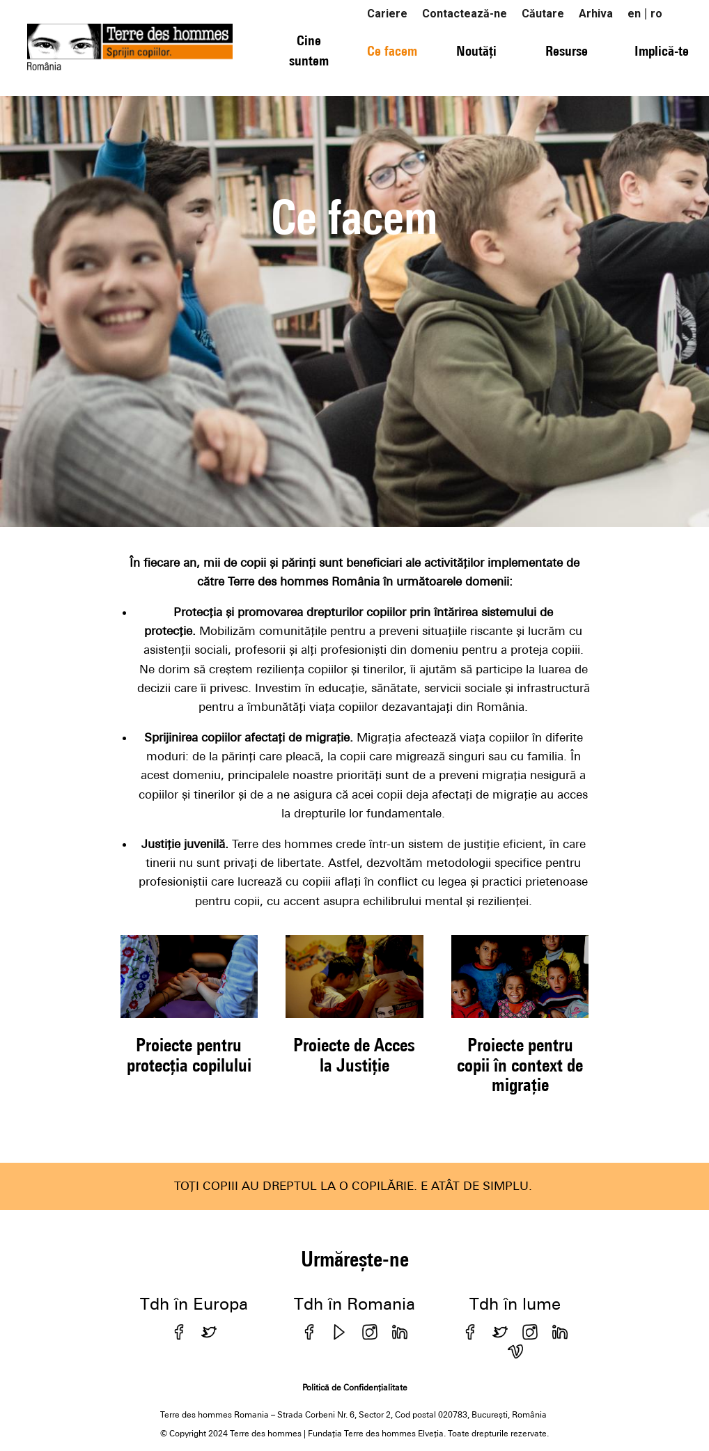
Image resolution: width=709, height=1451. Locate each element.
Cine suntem (309, 50)
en (634, 13)
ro (656, 13)
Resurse (566, 50)
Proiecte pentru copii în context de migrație (520, 1064)
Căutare (543, 13)
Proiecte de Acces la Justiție (354, 1054)
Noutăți (476, 50)
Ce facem (392, 50)
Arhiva (596, 13)
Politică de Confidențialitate (354, 1388)
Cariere (387, 13)
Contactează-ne (464, 13)
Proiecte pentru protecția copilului (189, 1054)
